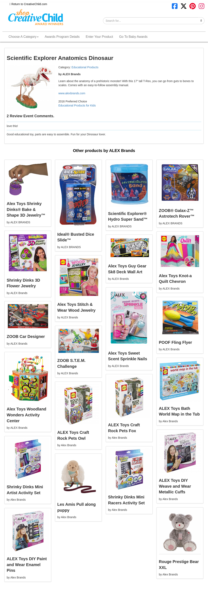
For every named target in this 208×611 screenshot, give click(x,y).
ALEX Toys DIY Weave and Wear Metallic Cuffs (175, 486)
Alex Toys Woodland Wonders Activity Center (26, 415)
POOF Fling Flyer (175, 342)
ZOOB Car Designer (26, 336)
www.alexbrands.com (71, 93)
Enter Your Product (99, 36)
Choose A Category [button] (24, 36)
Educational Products (85, 67)
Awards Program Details (62, 36)
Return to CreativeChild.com (28, 4)
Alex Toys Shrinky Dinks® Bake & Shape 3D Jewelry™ (26, 209)
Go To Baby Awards (133, 36)
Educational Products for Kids (77, 105)
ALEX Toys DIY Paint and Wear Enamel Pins (27, 565)
